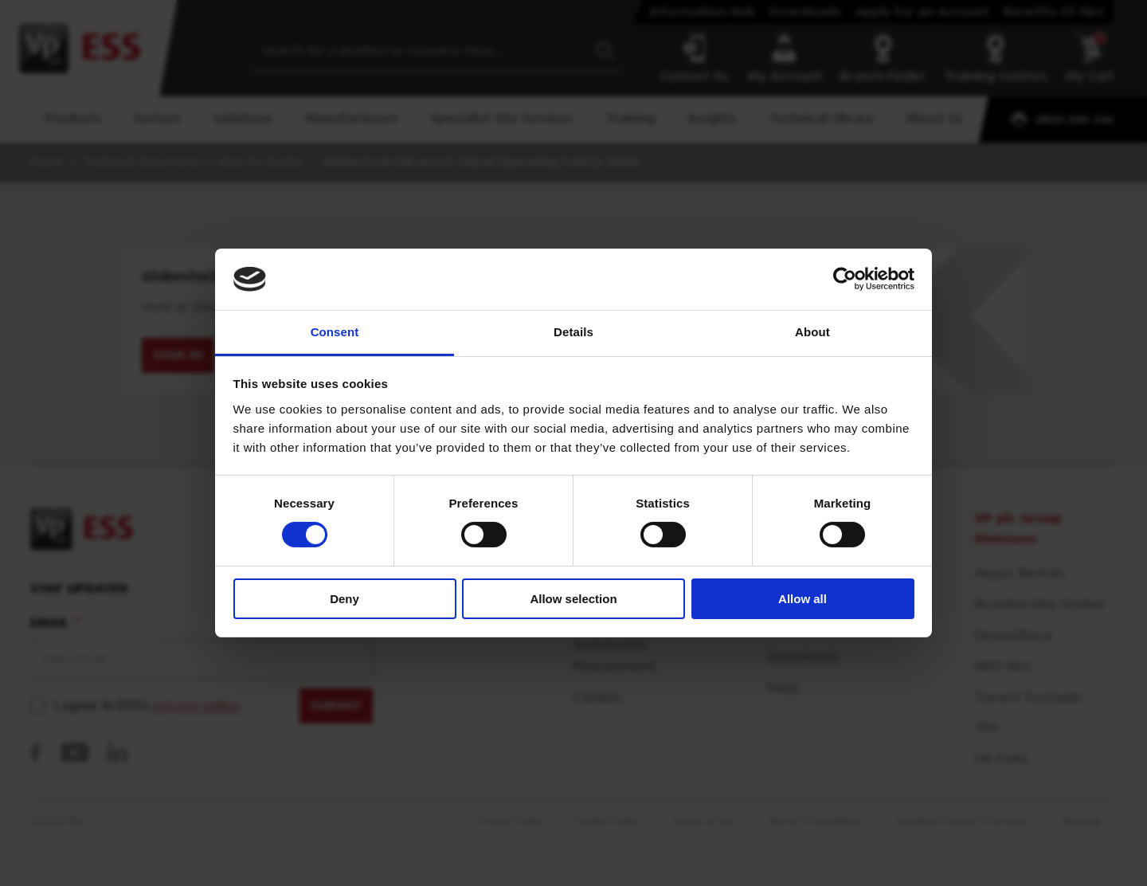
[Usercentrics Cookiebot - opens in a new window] (844, 279)
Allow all (802, 599)
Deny (344, 599)
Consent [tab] (335, 332)
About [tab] (812, 332)
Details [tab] (573, 332)
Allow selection (573, 599)
